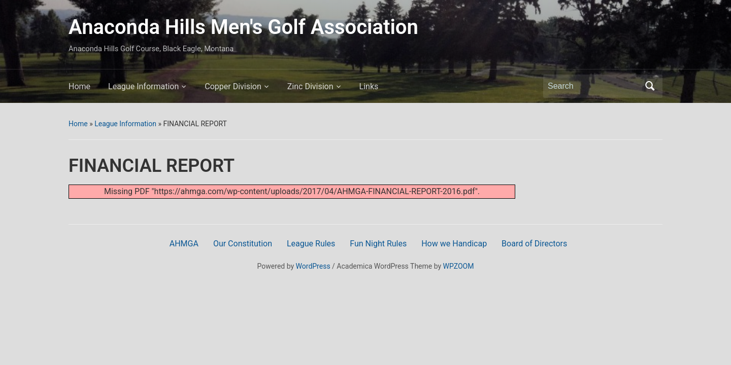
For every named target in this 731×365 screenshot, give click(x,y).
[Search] (593, 86)
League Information (143, 86)
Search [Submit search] (649, 86)
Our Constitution (242, 243)
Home (79, 86)
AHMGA (184, 243)
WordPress (313, 266)
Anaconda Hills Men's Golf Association (243, 27)
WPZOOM (458, 266)
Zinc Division (310, 86)
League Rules (311, 243)
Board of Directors (534, 243)
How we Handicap (454, 243)
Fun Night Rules (378, 243)
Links (369, 86)
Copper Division (233, 86)
